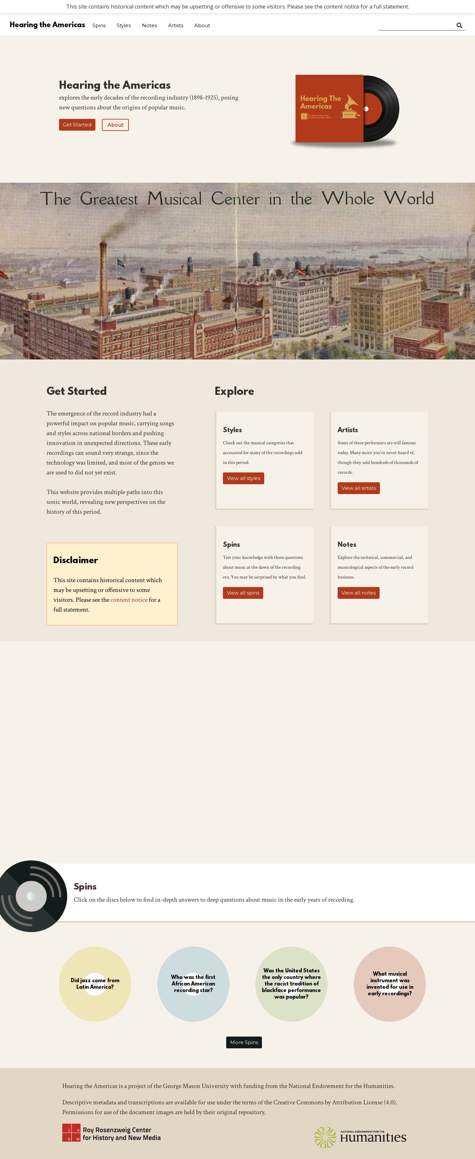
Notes (149, 25)
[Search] (416, 24)
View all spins (243, 593)
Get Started (77, 124)
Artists (175, 25)
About (202, 25)
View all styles (243, 478)
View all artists (359, 488)
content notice (129, 600)
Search (459, 24)
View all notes (359, 593)
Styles (124, 25)
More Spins (244, 1042)
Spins (99, 25)
